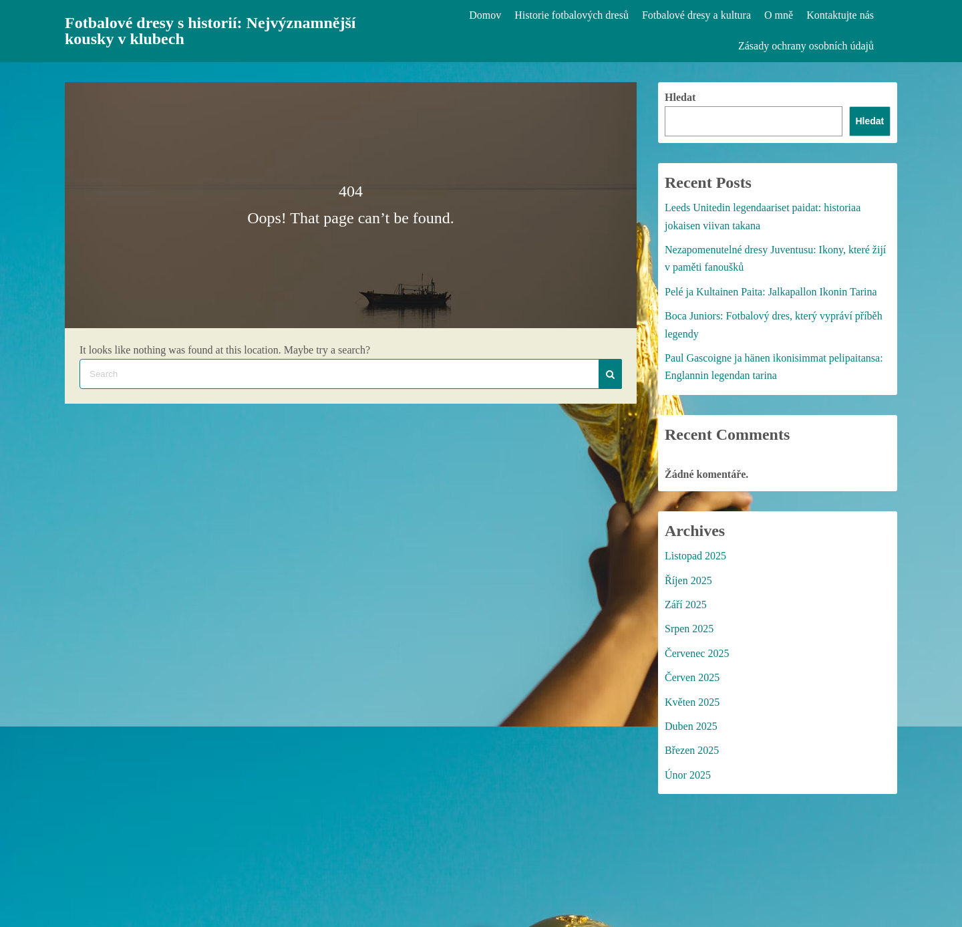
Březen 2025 (692, 750)
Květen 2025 (692, 702)
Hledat (680, 97)
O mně (778, 15)
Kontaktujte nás (840, 15)
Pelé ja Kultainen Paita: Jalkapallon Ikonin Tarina (771, 291)
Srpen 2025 (689, 628)
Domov (485, 15)
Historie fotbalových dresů (571, 15)
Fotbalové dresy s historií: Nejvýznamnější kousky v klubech (210, 30)
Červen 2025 (692, 677)
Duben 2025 (691, 726)
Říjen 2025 (688, 580)
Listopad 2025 (695, 555)
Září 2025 (686, 604)
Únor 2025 (688, 775)
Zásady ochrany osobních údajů (806, 45)
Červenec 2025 (697, 653)
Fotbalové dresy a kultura (696, 15)
